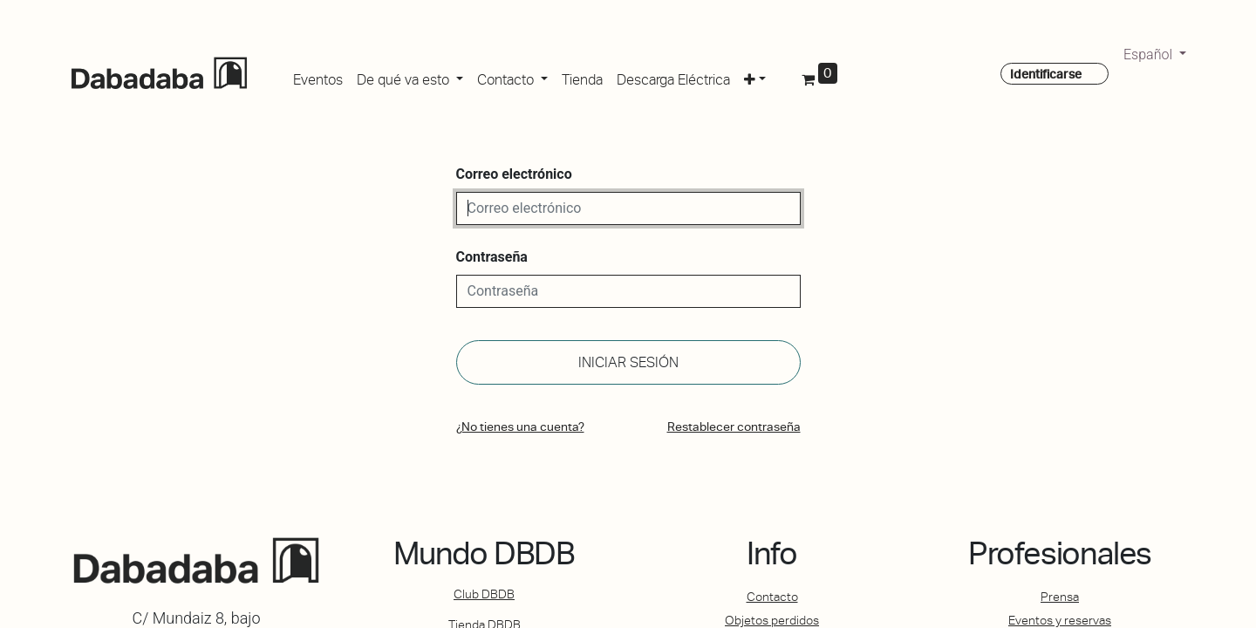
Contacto (772, 597)
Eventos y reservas (1059, 620)
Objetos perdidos (772, 620)
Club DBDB (484, 594)
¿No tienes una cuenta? (520, 426)
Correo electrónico (514, 174)
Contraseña (492, 257)
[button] (755, 77)
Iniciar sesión (628, 362)
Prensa (1060, 597)
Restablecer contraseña (734, 426)
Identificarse (1046, 74)
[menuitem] (318, 77)
